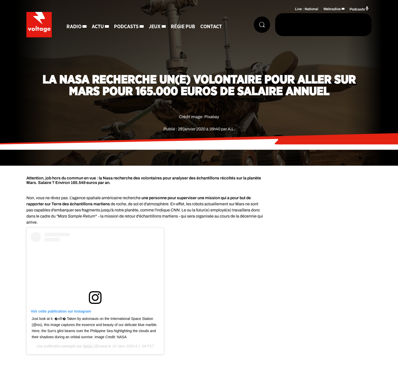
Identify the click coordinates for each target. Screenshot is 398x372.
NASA (88, 346)
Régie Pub (183, 26)
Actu (98, 26)
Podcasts (126, 26)
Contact (211, 26)
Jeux (155, 26)
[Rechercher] (262, 25)
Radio (74, 26)
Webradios (332, 9)
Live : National (306, 9)
